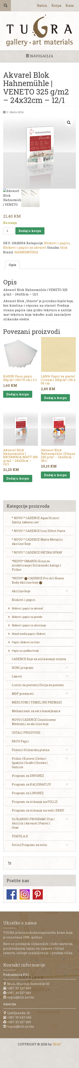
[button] (69, 122)
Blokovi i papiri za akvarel (24, 247)
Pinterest (38, 894)
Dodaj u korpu (30, 231)
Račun (42, 5)
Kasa (70, 5)
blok (63, 247)
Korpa (56, 5)
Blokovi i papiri (57, 243)
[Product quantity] (9, 230)
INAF (57, 1044)
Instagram (25, 894)
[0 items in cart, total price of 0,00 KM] (9, 863)
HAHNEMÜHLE (26, 252)
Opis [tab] (12, 265)
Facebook (12, 894)
